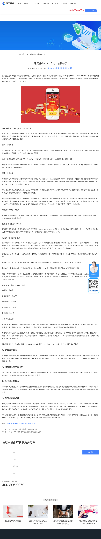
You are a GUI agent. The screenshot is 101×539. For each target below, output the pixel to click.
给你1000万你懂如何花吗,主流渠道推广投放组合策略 (25, 432)
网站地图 (73, 526)
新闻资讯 (55, 3)
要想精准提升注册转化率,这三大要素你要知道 (23, 429)
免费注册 (91, 10)
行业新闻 (39, 54)
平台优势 (27, 3)
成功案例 (46, 3)
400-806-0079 (76, 10)
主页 (27, 54)
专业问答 (64, 3)
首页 (19, 3)
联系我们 (73, 3)
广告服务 (36, 3)
